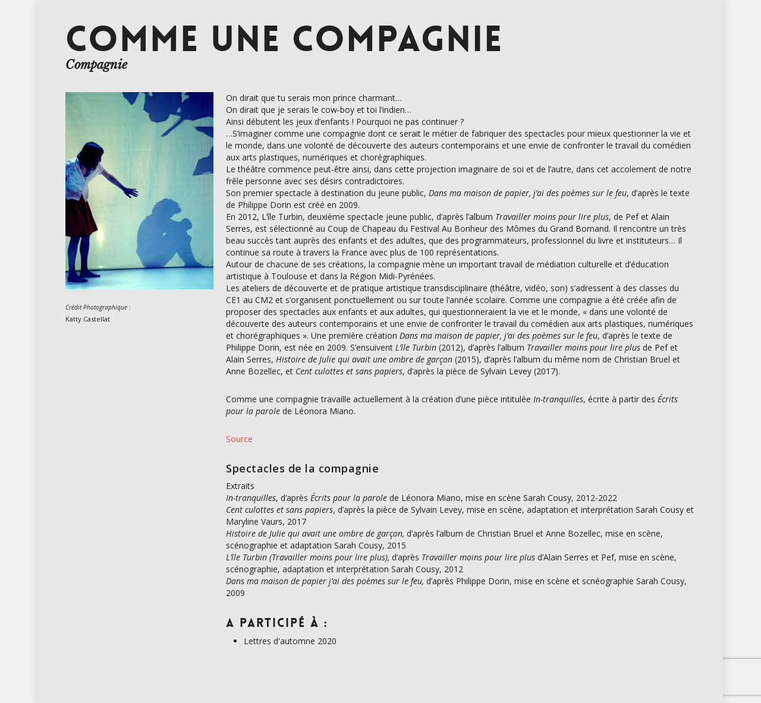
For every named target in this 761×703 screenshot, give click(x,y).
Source (239, 439)
